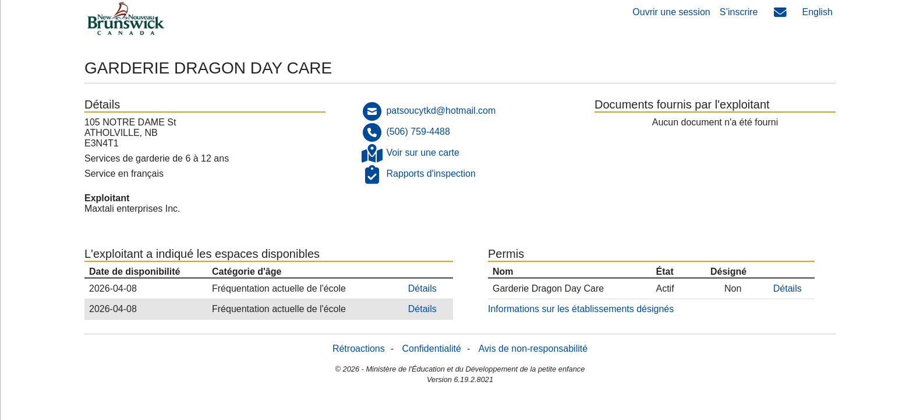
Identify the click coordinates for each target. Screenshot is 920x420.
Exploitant (106, 198)
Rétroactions (358, 349)
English (817, 12)
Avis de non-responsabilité (533, 349)
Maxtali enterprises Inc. (132, 209)
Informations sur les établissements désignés (581, 309)
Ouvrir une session (671, 12)
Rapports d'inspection (430, 173)
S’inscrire (739, 12)
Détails (422, 288)
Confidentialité (431, 349)
